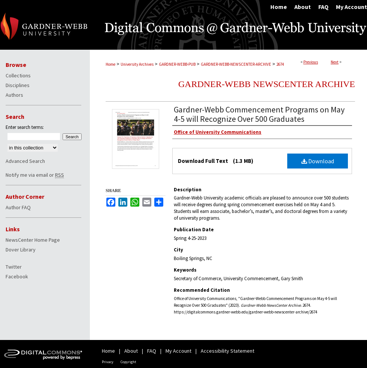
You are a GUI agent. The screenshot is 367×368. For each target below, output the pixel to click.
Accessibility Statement (227, 350)
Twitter (14, 266)
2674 (280, 64)
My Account (178, 350)
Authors (14, 95)
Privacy (107, 361)
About (131, 350)
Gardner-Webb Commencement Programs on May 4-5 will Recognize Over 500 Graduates (259, 114)
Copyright (128, 361)
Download (317, 161)
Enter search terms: (25, 127)
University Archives (137, 64)
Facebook (17, 276)
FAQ (151, 350)
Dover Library (21, 249)
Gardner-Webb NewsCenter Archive (266, 84)
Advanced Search (25, 161)
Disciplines (18, 85)
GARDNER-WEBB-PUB (177, 64)
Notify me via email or (35, 174)
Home (110, 64)
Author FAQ (18, 207)
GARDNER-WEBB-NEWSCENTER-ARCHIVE (236, 64)
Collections (18, 75)
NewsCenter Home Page (33, 239)
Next (335, 62)
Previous (310, 62)
